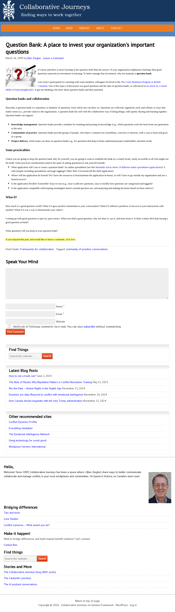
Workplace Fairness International (27, 446)
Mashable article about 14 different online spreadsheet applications (128, 167)
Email (59, 314)
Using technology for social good (27, 440)
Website (60, 321)
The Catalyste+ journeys (17, 578)
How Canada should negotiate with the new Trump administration (45, 400)
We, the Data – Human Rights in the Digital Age (35, 388)
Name (59, 306)
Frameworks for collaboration (37, 249)
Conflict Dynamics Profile (23, 422)
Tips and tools (12, 512)
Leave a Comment (53, 58)
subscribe (89, 326)
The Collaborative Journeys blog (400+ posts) (30, 572)
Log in (133, 605)
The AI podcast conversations (20, 584)
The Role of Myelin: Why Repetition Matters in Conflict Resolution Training (50, 382)
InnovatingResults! (24, 89)
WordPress (122, 605)
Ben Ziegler (34, 58)
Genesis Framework (102, 605)
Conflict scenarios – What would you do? (27, 525)
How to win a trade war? (23, 376)
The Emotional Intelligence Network (29, 434)
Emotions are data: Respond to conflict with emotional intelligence (46, 394)
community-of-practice (78, 249)
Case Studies (11, 519)
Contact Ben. (11, 545)
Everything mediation (21, 428)
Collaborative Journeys (33, 11)
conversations (100, 249)
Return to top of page (87, 601)
